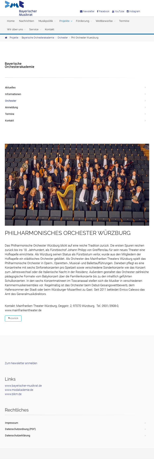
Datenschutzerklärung (17, 435)
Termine (124, 20)
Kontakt (49, 29)
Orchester (63, 37)
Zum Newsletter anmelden (21, 363)
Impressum (11, 422)
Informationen (13, 94)
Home (11, 20)
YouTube (118, 11)
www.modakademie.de (19, 389)
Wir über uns (15, 29)
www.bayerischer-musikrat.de (23, 385)
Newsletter (87, 11)
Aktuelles (10, 87)
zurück (13, 318)
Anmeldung (11, 107)
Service (33, 29)
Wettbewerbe (104, 20)
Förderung (82, 20)
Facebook (103, 11)
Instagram (133, 11)
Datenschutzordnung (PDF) (20, 429)
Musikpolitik (45, 20)
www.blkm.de (13, 394)
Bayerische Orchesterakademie (38, 37)
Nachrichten (26, 20)
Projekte (64, 20)
